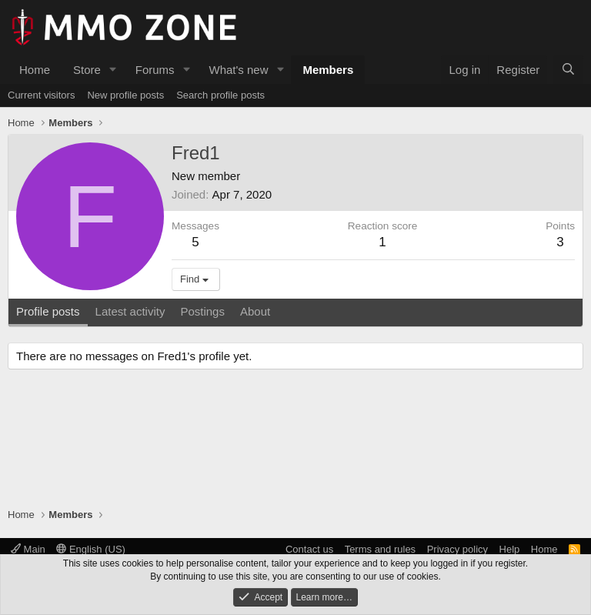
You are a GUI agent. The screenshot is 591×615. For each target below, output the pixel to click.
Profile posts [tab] (48, 311)
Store (87, 69)
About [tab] (255, 311)
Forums (155, 69)
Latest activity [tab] (130, 311)
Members (327, 69)
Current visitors (41, 95)
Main (28, 549)
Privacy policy (457, 549)
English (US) (90, 549)
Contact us (309, 549)
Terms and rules (380, 549)
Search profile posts (220, 95)
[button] (113, 69)
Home (34, 69)
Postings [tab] (202, 311)
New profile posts (125, 95)
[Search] (568, 69)
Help (509, 549)
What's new (238, 69)
